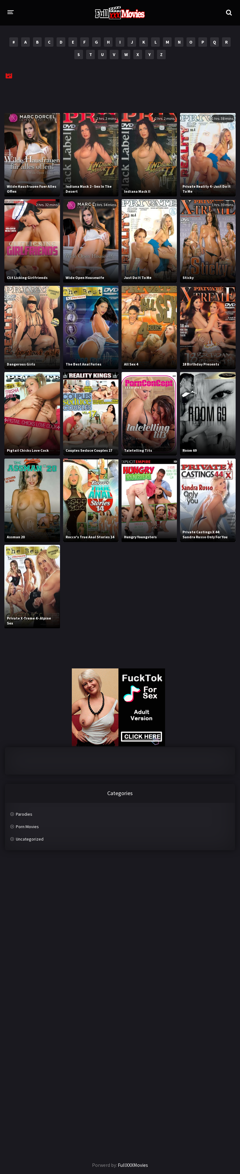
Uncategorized (30, 839)
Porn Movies (27, 826)
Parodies (24, 814)
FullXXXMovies (133, 1165)
